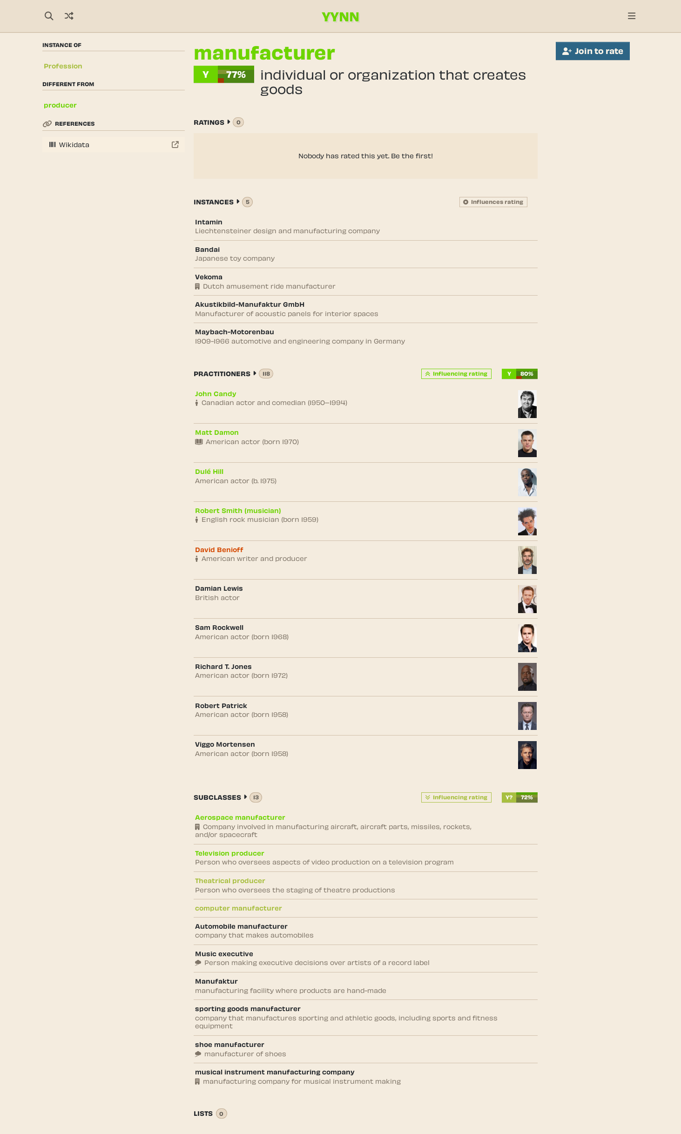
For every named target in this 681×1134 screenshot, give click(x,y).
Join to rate (592, 51)
